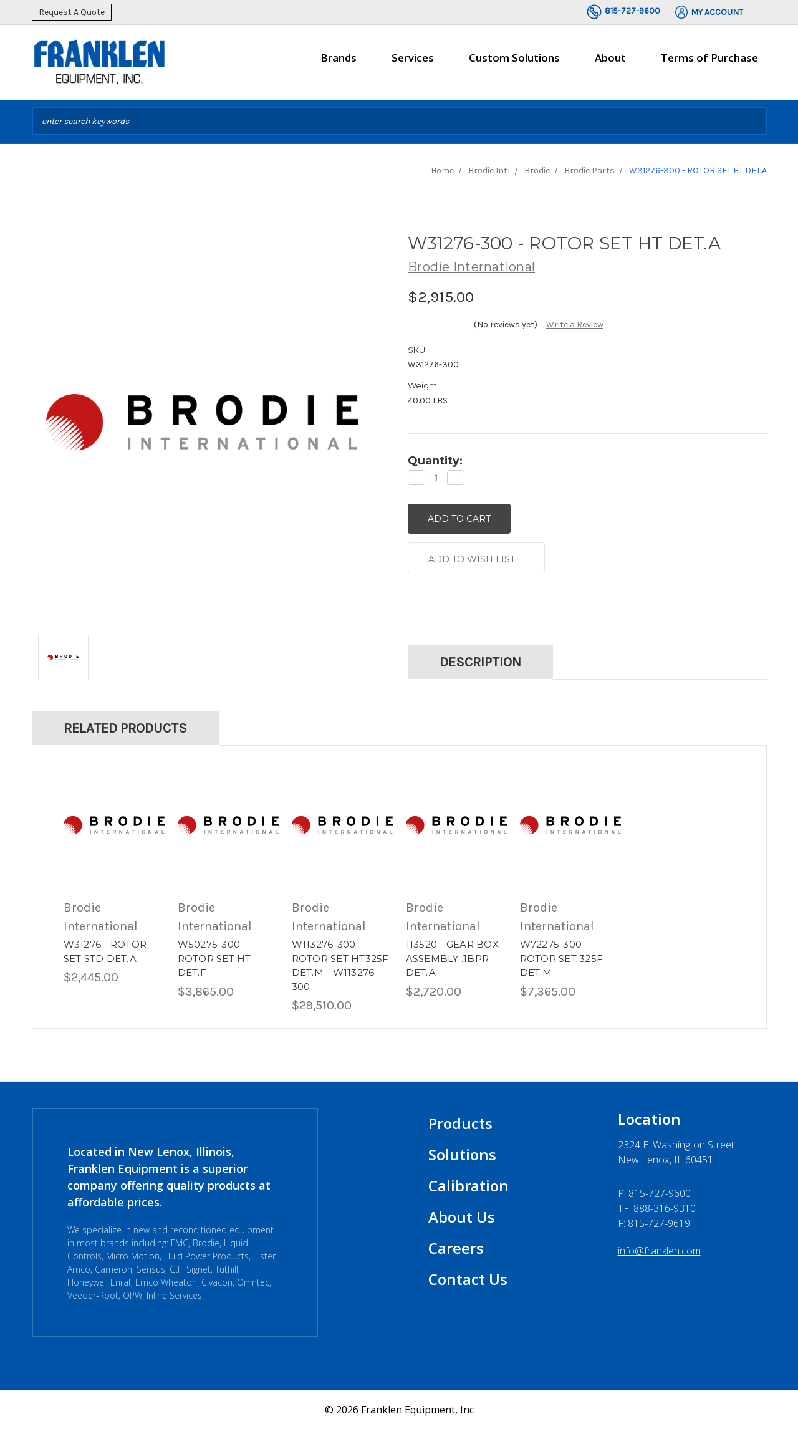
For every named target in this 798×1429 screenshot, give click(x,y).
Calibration (468, 1185)
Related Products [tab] (125, 727)
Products (460, 1122)
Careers (456, 1247)
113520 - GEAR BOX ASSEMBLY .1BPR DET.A (452, 958)
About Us (461, 1216)
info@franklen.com (659, 1250)
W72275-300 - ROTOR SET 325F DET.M (561, 958)
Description (480, 661)
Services (413, 63)
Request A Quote (72, 12)
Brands (338, 63)
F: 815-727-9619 (654, 1222)
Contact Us (467, 1278)
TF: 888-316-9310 (657, 1208)
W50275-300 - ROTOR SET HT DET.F (214, 958)
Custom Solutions (514, 63)
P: (654, 1193)
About (610, 63)
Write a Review (574, 324)
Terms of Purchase (709, 58)
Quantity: (435, 461)
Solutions (462, 1153)
